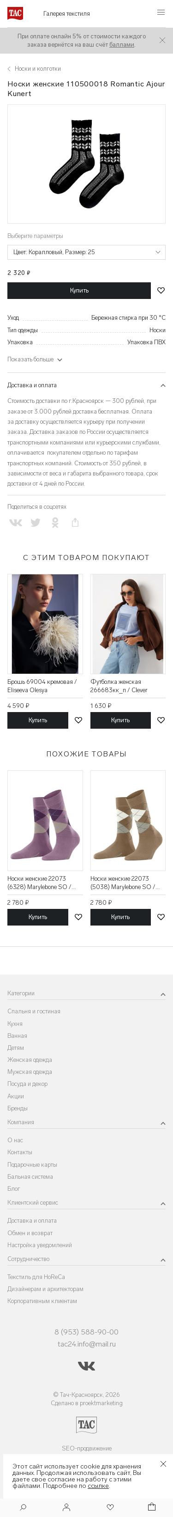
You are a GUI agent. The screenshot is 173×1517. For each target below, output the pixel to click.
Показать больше (30, 359)
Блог (13, 1188)
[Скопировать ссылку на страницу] (75, 523)
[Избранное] (109, 1508)
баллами (121, 44)
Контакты (19, 1152)
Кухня (15, 1023)
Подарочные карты (32, 1164)
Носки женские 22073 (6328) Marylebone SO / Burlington (39, 883)
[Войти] (66, 1508)
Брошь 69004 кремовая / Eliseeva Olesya (42, 686)
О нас (15, 1140)
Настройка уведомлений (39, 1245)
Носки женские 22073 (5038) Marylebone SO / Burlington (122, 883)
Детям (15, 1047)
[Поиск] (23, 1508)
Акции (15, 1096)
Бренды (17, 1108)
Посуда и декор (27, 1083)
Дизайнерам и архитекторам (45, 1288)
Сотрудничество (28, 1258)
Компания (20, 1122)
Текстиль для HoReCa (36, 1276)
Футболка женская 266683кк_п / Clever (119, 686)
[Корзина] (150, 1508)
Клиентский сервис (32, 1202)
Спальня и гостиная (33, 1011)
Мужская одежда (29, 1071)
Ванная (17, 1035)
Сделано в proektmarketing (87, 1403)
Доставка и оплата (32, 385)
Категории (21, 993)
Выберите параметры (35, 235)
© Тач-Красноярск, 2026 (86, 1394)
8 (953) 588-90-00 (86, 1332)
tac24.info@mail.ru (87, 1344)
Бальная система (30, 1176)
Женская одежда (29, 1059)
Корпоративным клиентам (42, 1301)
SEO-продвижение (87, 1448)
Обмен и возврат (30, 1233)
